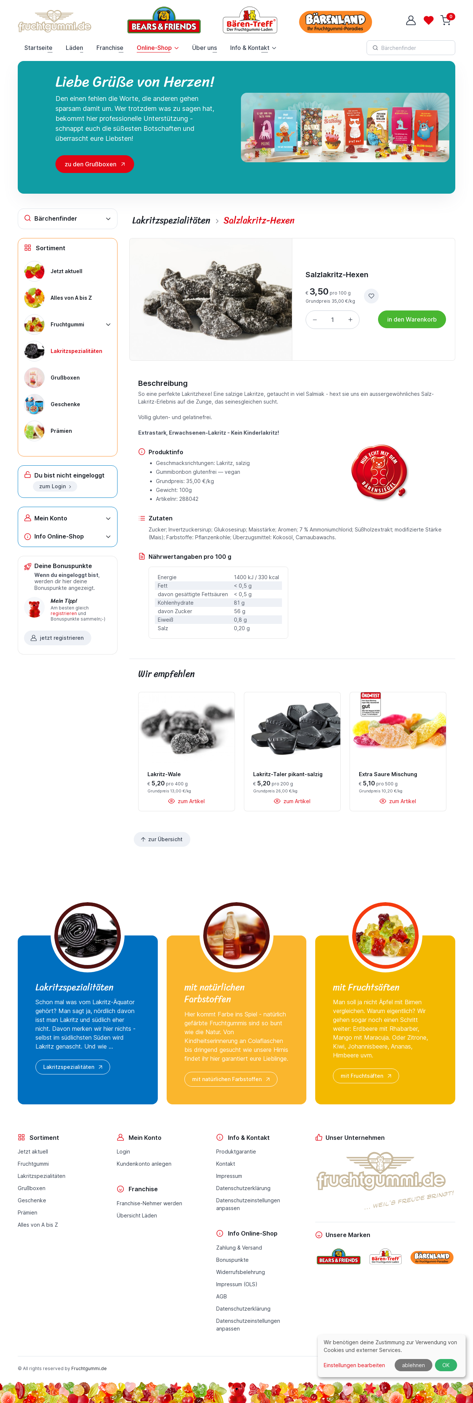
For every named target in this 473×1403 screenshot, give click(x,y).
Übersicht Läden (137, 1215)
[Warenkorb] (446, 20)
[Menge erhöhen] (350, 320)
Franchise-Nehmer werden (149, 1203)
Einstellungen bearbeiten (354, 1365)
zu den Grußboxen (90, 164)
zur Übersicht (161, 839)
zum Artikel (186, 801)
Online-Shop (154, 47)
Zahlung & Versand (239, 1247)
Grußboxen (31, 1188)
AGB (221, 1296)
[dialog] (392, 1356)
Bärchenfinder (50, 218)
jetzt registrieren (57, 638)
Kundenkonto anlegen (144, 1164)
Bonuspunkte (232, 1260)
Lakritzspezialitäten (73, 1067)
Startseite (38, 47)
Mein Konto (45, 518)
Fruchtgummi (33, 1164)
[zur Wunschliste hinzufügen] (371, 296)
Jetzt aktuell (33, 1151)
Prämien (27, 1212)
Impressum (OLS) (237, 1284)
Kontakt (225, 1164)
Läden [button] (74, 47)
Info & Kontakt (249, 47)
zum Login (55, 486)
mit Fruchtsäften (367, 1076)
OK (446, 1365)
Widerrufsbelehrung (240, 1272)
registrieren (64, 613)
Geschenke (32, 1200)
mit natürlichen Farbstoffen (231, 1079)
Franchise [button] (109, 47)
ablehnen (413, 1365)
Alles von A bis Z (38, 1225)
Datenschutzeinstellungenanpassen (248, 1204)
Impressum (229, 1176)
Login (123, 1151)
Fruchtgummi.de (89, 1368)
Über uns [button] (204, 47)
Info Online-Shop (54, 536)
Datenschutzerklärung (243, 1188)
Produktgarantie (236, 1151)
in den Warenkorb (412, 319)
